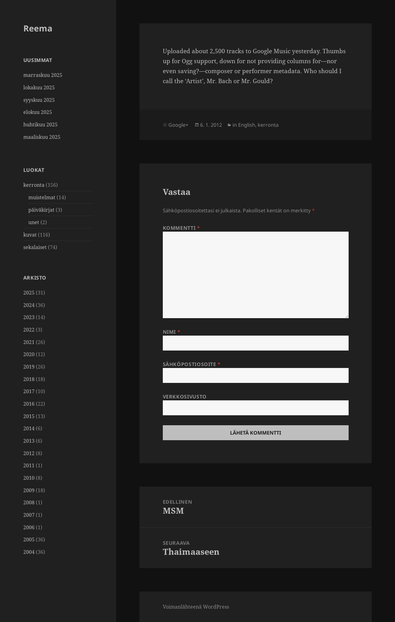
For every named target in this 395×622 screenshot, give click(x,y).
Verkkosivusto (185, 396)
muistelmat (41, 197)
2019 (29, 366)
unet (33, 222)
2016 (29, 403)
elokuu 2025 (37, 112)
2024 (29, 305)
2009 (29, 490)
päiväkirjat (41, 209)
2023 (29, 317)
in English (244, 124)
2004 (29, 552)
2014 (29, 428)
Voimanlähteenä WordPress (196, 606)
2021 (29, 342)
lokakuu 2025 (39, 87)
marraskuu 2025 (42, 75)
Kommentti (181, 227)
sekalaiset (35, 247)
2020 (29, 354)
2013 (29, 440)
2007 (29, 514)
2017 (29, 391)
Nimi (172, 331)
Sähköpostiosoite (192, 364)
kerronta (34, 184)
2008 (29, 502)
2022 (29, 329)
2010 (29, 477)
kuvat (30, 234)
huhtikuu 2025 (40, 124)
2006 (29, 527)
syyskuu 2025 (39, 100)
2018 (29, 379)
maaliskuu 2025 (41, 137)
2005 (29, 539)
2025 (29, 292)
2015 (29, 416)
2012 (29, 453)
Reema (37, 28)
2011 (29, 465)
